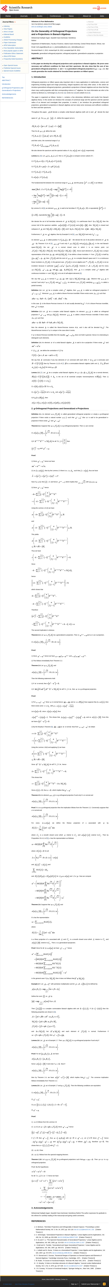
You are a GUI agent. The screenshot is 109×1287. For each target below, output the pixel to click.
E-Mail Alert (7, 1284)
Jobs (102, 16)
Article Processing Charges (12, 40)
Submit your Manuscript (90, 1284)
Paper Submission (9, 42)
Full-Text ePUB (92, 30)
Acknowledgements (9, 94)
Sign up (74, 1284)
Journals (24, 16)
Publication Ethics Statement (12, 53)
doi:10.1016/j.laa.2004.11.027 (74, 1242)
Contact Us (64, 1279)
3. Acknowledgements (42, 1208)
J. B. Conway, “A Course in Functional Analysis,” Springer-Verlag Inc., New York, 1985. (65, 1268)
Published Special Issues (11, 68)
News (71, 16)
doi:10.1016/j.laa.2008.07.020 (68, 1237)
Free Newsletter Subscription (12, 48)
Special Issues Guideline (11, 71)
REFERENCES (38, 1221)
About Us (87, 16)
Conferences (55, 16)
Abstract (90, 22)
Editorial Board (8, 34)
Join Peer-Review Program (24, 1284)
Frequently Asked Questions (12, 59)
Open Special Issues (10, 65)
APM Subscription (9, 45)
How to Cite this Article (95, 35)
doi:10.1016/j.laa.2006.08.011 (62, 1253)
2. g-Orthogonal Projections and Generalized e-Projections (60, 408)
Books (39, 16)
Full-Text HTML (92, 27)
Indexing (5, 26)
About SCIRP (50, 1279)
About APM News (9, 56)
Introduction (6, 84)
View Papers (7, 29)
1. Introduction (38, 77)
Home (8, 16)
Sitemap (57, 1279)
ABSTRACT (37, 58)
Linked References (94, 32)
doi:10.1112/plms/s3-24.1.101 (84, 1229)
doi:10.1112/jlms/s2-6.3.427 (73, 1266)
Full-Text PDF (92, 24)
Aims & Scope (7, 31)
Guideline (6, 37)
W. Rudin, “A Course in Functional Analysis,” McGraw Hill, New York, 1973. (61, 1260)
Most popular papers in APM (12, 51)
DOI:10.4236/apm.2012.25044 (41, 27)
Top (3, 77)
